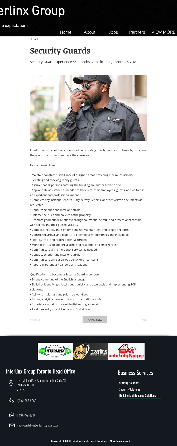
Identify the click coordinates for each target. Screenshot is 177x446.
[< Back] (41, 39)
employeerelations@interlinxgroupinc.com (38, 425)
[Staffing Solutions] (136, 382)
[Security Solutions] (136, 389)
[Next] (138, 319)
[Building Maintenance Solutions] (140, 395)
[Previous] (41, 319)
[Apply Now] (95, 319)
